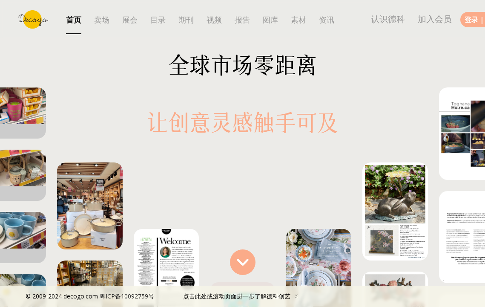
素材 (298, 20)
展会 (130, 20)
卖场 (101, 20)
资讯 (326, 20)
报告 (242, 20)
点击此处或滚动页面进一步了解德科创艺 (164, 296)
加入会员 (435, 19)
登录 (471, 19)
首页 (73, 20)
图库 (270, 20)
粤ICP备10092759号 (127, 296)
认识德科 (388, 19)
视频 (214, 20)
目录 (158, 20)
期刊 (186, 20)
